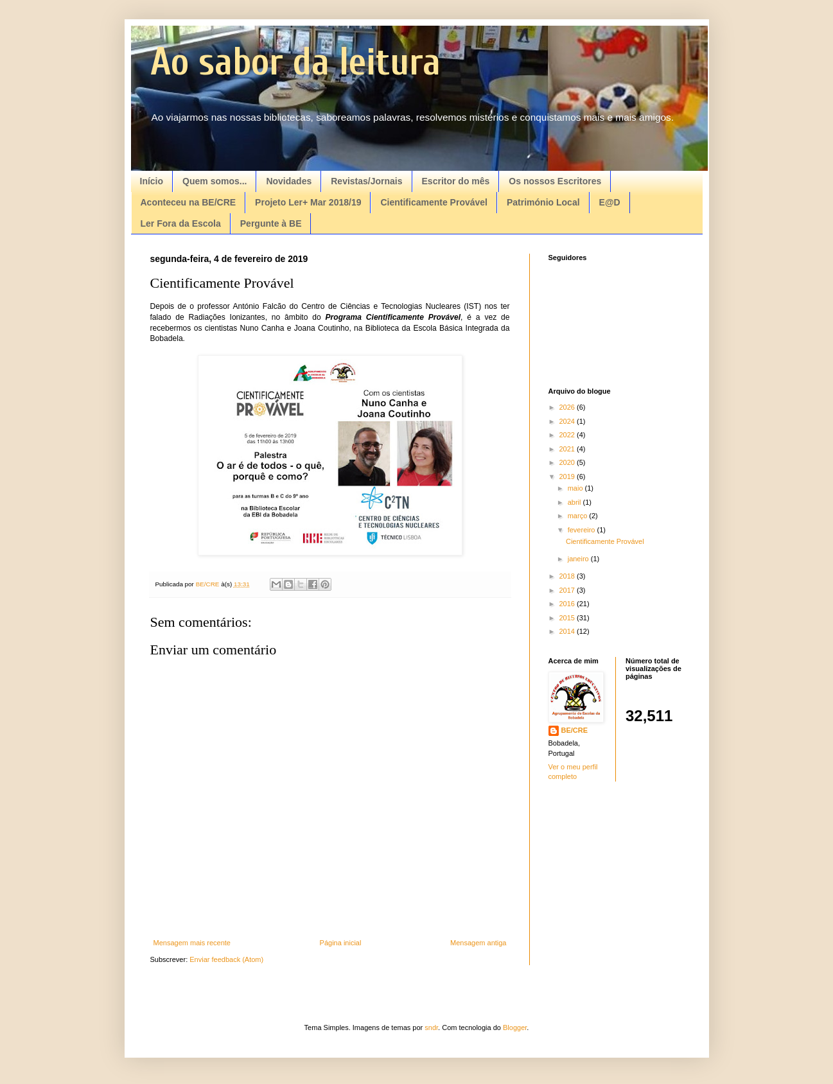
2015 (568, 618)
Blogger (515, 1027)
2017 (568, 590)
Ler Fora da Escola (181, 223)
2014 (568, 631)
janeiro (579, 559)
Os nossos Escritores (555, 181)
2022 (568, 435)
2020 (568, 462)
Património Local (543, 202)
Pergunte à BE (271, 223)
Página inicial (341, 943)
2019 (568, 476)
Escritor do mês (456, 181)
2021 (568, 449)
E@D (609, 202)
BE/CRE (574, 730)
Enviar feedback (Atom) (226, 959)
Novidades (288, 181)
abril (575, 502)
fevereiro (582, 530)
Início (152, 181)
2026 (568, 407)
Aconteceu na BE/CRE (188, 202)
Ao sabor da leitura (295, 62)
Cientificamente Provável (433, 202)
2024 (568, 421)
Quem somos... (214, 181)
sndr (431, 1027)
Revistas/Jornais (366, 181)
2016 (568, 604)
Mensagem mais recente (192, 943)
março (579, 516)
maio (576, 488)
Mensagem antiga (478, 943)
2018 (568, 576)
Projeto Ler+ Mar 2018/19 (308, 202)
